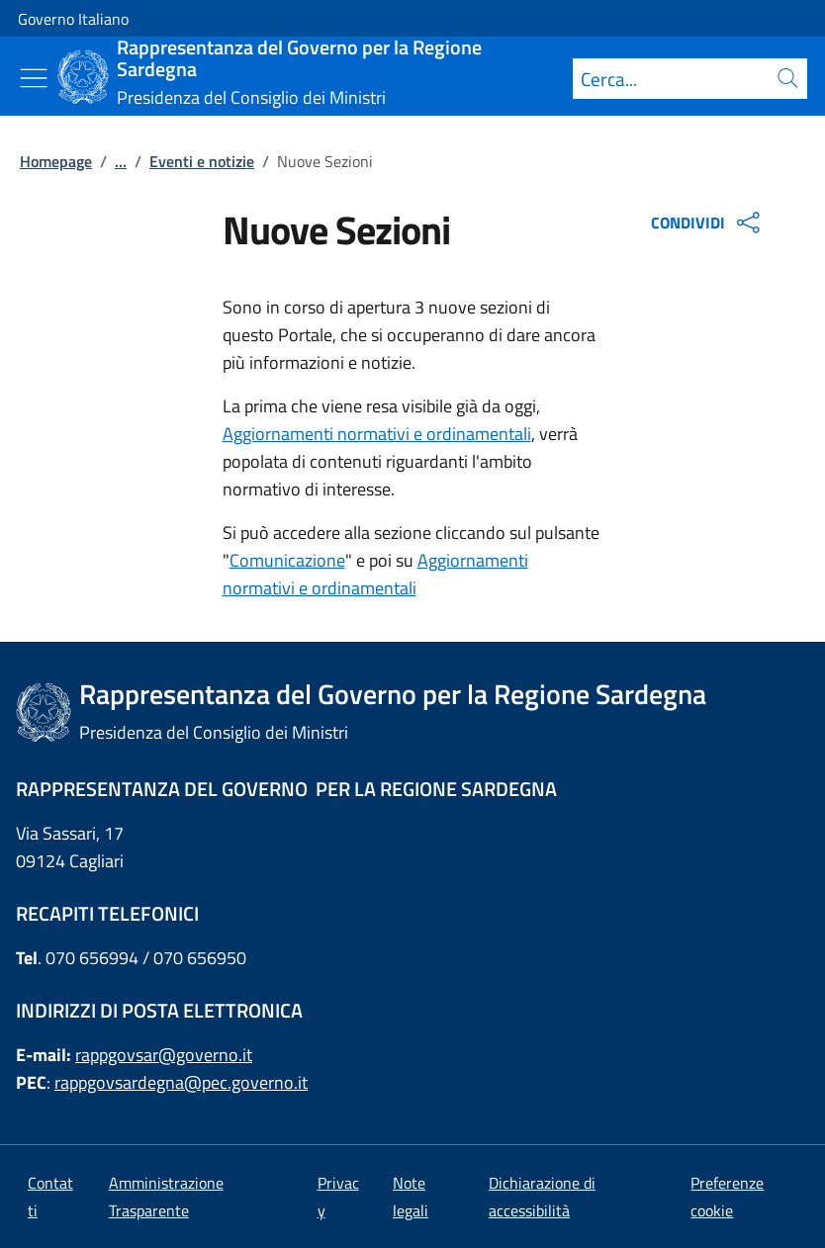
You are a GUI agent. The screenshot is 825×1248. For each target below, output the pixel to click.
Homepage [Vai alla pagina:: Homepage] (56, 161)
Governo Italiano (73, 19)
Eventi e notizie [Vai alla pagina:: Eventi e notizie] (201, 161)
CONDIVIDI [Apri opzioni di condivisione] (708, 222)
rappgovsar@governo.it (163, 1054)
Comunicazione (287, 560)
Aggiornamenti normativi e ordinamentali (377, 433)
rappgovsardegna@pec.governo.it (181, 1082)
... (121, 161)
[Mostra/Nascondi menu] (33, 78)
